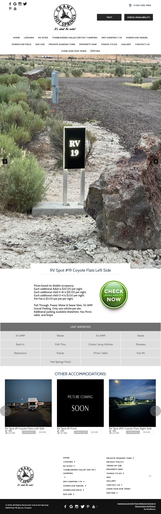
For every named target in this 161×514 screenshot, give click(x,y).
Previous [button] (5, 161)
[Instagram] (20, 3)
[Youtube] (15, 8)
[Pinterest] (10, 8)
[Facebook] (10, 3)
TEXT (109, 17)
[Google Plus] (15, 3)
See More (42, 432)
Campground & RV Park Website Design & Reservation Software (136, 505)
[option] (80, 161)
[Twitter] (25, 3)
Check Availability (138, 17)
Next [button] (156, 161)
